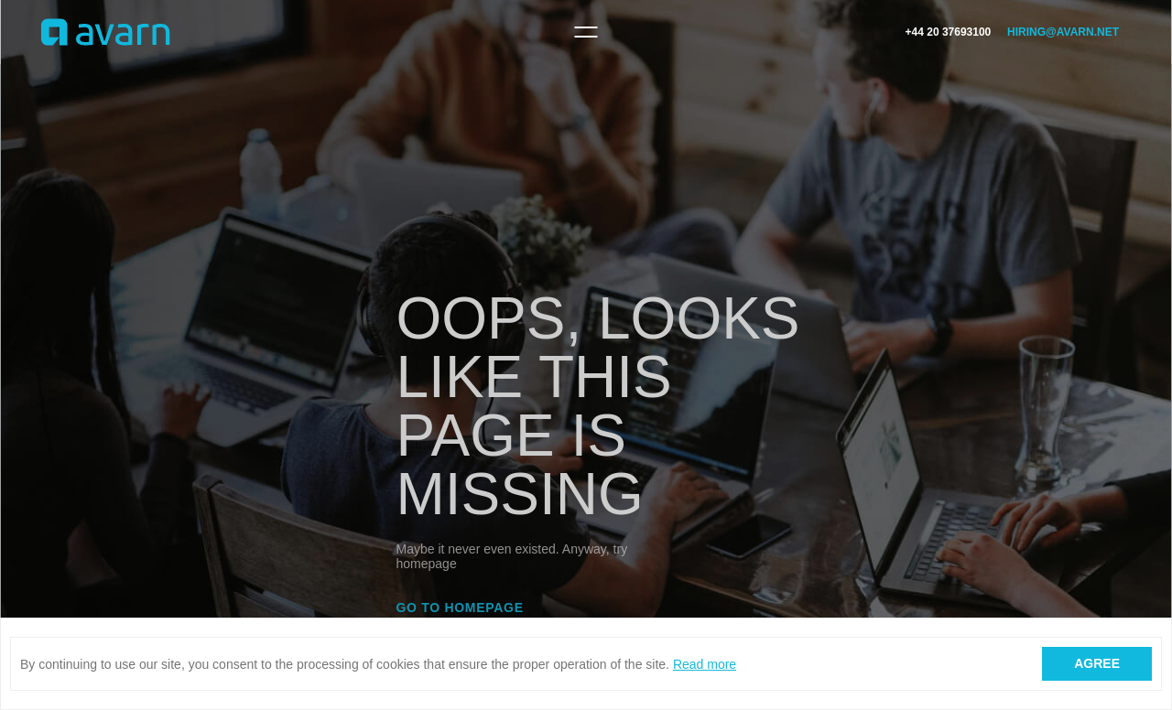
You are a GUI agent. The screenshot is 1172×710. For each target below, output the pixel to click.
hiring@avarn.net (1063, 32)
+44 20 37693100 (949, 32)
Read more (704, 664)
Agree (1097, 663)
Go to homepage (460, 607)
